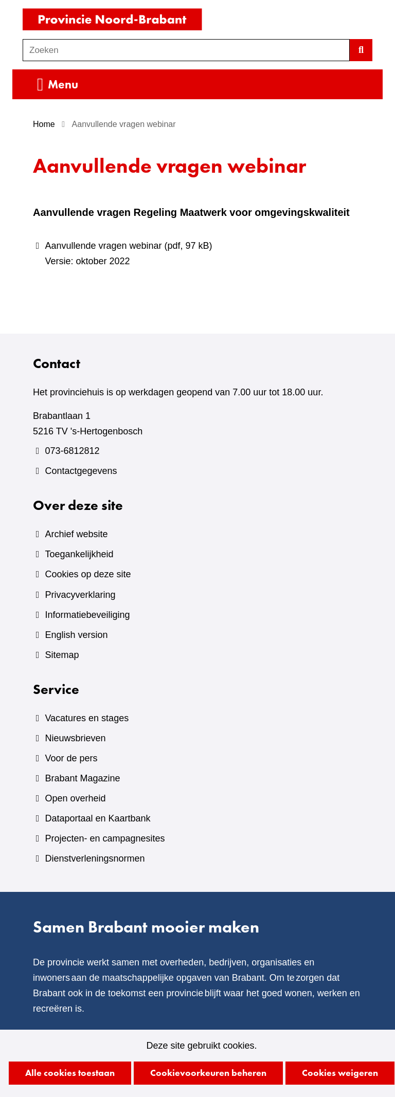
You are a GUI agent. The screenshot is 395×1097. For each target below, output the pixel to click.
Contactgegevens (81, 471)
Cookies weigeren (340, 1072)
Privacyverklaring (80, 595)
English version (76, 635)
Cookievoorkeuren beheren (208, 1072)
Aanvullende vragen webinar (203, 255)
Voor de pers (71, 758)
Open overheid (75, 798)
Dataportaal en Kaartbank (97, 818)
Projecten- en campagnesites (105, 838)
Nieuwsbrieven (75, 738)
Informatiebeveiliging (87, 615)
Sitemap (62, 655)
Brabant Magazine (82, 778)
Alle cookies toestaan (70, 1072)
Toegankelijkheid (79, 554)
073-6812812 (72, 451)
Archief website (76, 534)
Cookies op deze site (88, 574)
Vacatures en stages (87, 718)
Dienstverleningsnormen (95, 858)
